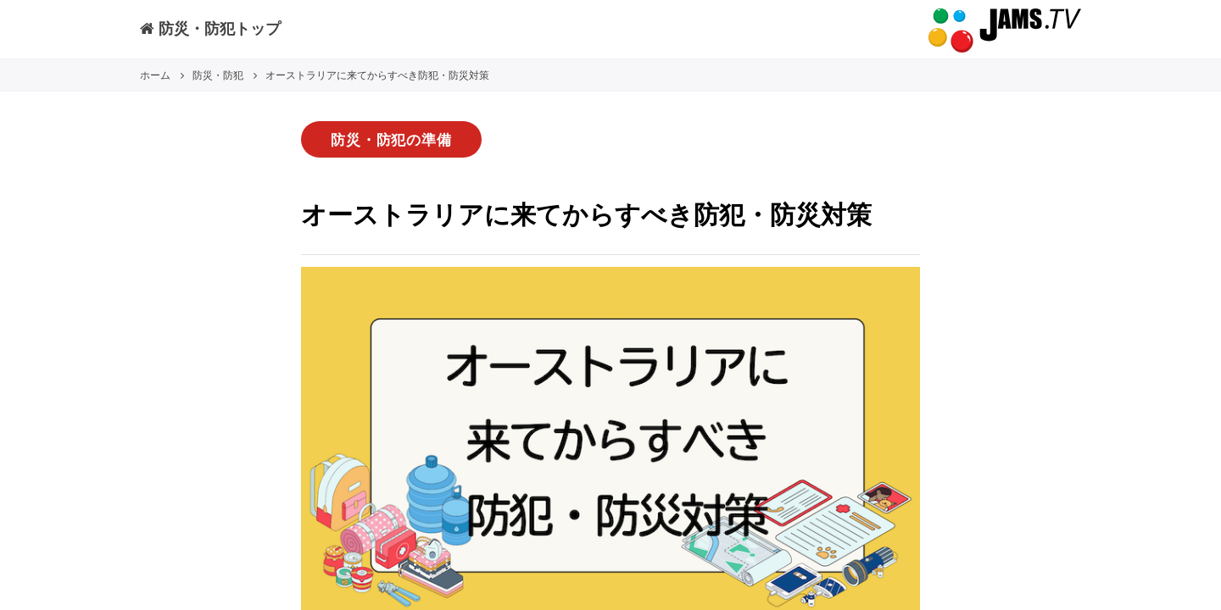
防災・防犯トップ (210, 28)
